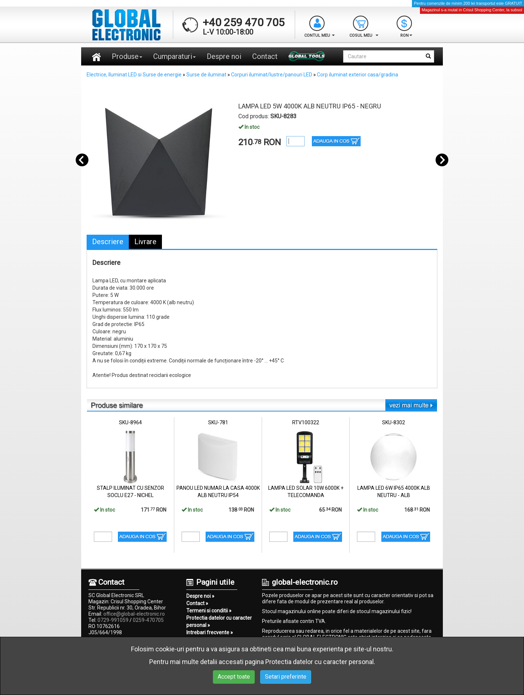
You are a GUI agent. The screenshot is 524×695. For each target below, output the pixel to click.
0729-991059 (113, 620)
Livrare (145, 241)
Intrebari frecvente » (209, 632)
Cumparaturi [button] (174, 56)
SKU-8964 (130, 422)
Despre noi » (200, 596)
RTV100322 (305, 422)
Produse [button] (127, 56)
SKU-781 (218, 422)
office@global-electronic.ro (134, 614)
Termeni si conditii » (208, 610)
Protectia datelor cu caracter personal (319, 662)
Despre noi (224, 56)
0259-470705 (148, 620)
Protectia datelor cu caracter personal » (219, 621)
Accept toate (234, 676)
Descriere (107, 241)
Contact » (197, 603)
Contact (265, 56)
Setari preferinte (285, 676)
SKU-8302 (393, 422)
